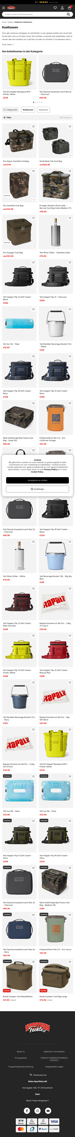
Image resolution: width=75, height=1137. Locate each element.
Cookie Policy (37, 472)
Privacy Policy (50, 469)
